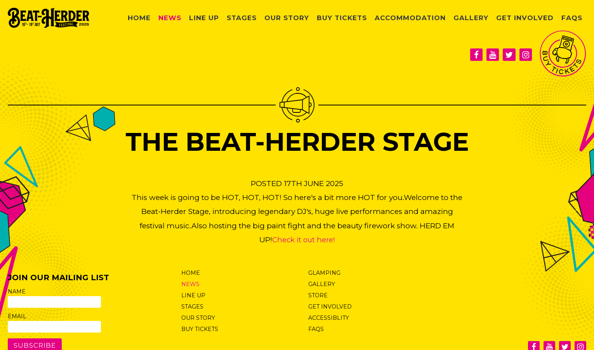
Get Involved (530, 17)
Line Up (238, 17)
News (206, 17)
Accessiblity (328, 317)
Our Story (314, 17)
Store (318, 295)
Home (178, 17)
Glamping (324, 272)
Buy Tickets (365, 17)
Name (17, 291)
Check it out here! (303, 239)
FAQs (573, 17)
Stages (273, 17)
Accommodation (427, 17)
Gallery (482, 17)
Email (17, 316)
